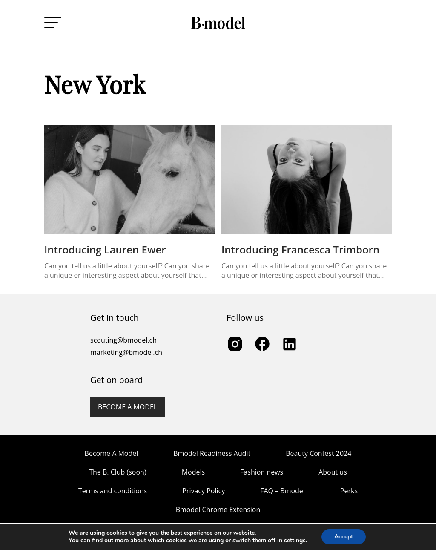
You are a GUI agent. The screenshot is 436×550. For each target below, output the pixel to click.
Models (193, 472)
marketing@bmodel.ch (126, 352)
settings (295, 540)
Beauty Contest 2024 (318, 453)
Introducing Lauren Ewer (105, 249)
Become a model (127, 407)
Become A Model (111, 453)
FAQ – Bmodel (282, 490)
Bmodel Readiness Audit (211, 453)
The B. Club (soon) (117, 472)
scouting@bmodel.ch (123, 340)
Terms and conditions (112, 490)
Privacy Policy (203, 490)
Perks (349, 490)
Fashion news (261, 472)
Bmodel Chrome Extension (218, 509)
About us (332, 472)
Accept (343, 537)
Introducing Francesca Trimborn (300, 249)
